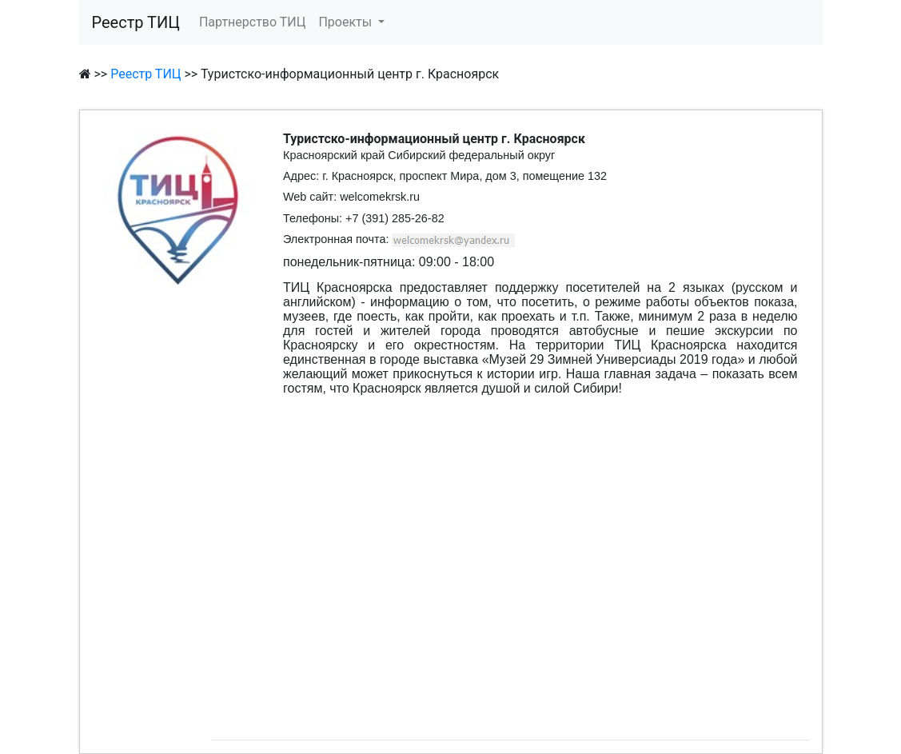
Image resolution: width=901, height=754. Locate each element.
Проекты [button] (346, 22)
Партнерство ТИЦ (252, 22)
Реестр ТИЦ (136, 22)
